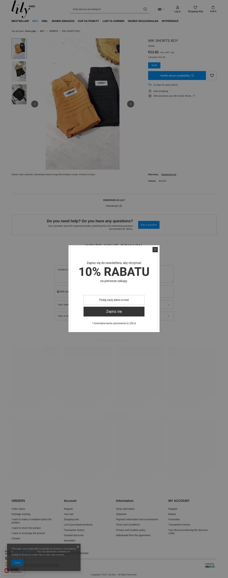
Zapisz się (114, 311)
